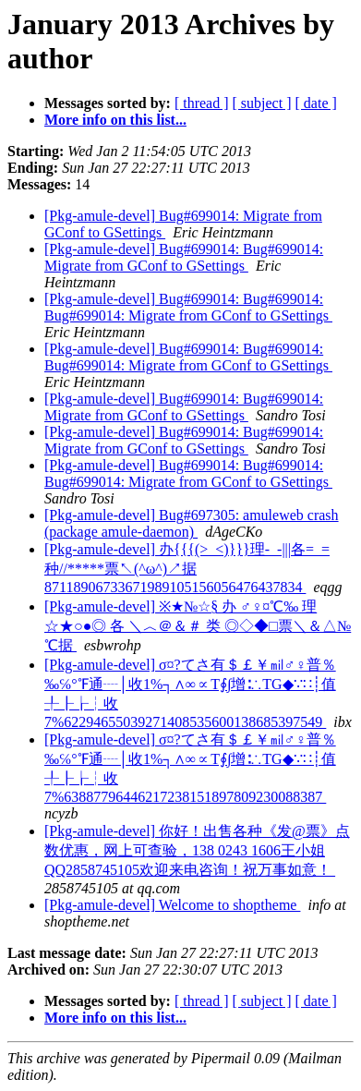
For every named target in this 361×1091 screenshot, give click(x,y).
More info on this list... (115, 119)
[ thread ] (201, 103)
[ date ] (316, 103)
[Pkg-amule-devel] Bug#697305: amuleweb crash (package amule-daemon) (191, 523)
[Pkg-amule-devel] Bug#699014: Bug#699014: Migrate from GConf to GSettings (183, 257)
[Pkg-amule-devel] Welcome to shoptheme (172, 905)
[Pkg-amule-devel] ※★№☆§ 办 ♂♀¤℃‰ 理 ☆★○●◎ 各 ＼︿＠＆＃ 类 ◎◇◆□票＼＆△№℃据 (197, 626)
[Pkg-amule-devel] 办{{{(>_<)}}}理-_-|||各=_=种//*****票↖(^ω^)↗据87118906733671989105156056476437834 (187, 568)
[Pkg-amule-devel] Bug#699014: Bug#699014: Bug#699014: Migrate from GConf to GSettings (188, 307)
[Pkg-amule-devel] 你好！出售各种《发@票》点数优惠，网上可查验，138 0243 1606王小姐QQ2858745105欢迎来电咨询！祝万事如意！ (197, 850)
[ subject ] (262, 103)
